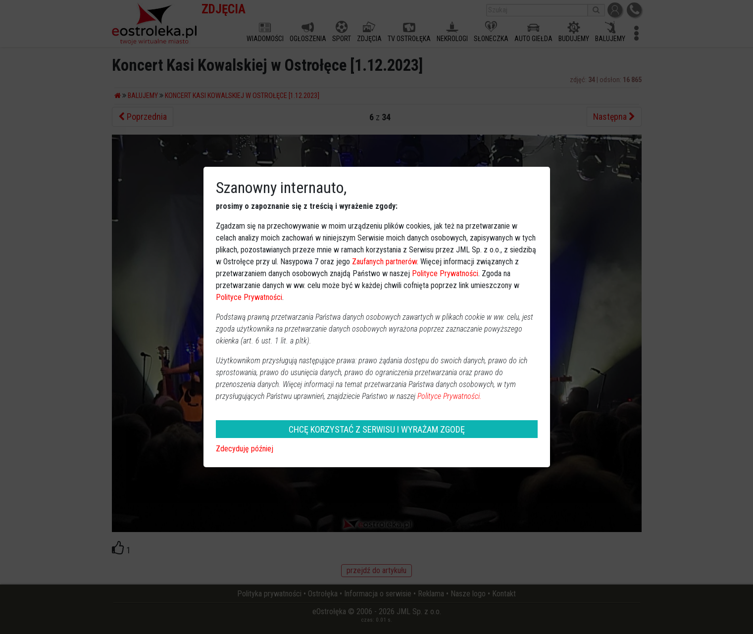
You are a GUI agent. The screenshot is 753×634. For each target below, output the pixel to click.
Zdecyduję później (244, 448)
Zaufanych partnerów (384, 261)
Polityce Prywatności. (449, 396)
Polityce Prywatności (445, 273)
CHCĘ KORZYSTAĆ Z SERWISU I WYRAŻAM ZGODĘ (377, 429)
